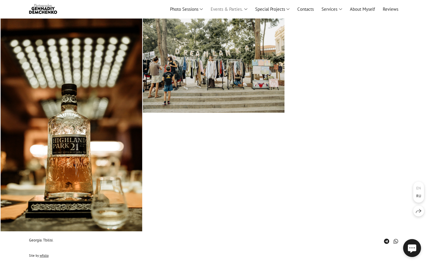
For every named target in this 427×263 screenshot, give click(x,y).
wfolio (44, 255)
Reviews (390, 9)
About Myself (362, 9)
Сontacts (305, 9)
